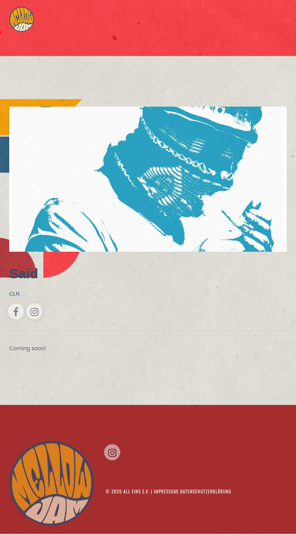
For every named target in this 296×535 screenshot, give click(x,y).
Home (200, 20)
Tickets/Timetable (228, 20)
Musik (257, 20)
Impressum (166, 493)
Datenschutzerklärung (206, 493)
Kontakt (276, 20)
